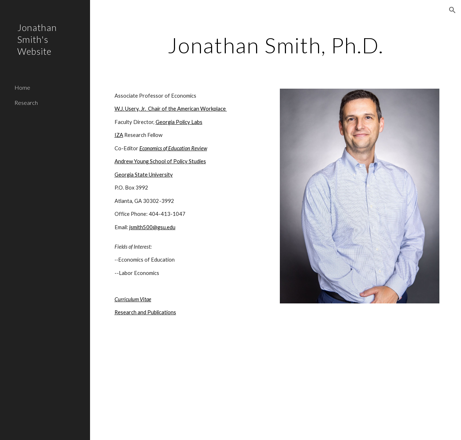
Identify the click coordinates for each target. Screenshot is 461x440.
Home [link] (22, 87)
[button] (452, 10)
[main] (276, 45)
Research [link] (26, 102)
